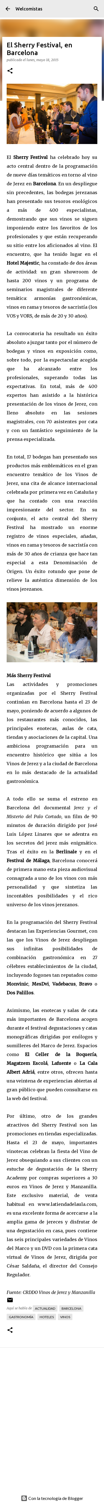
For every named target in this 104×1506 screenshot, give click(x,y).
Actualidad (45, 1308)
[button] (10, 71)
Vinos (65, 1317)
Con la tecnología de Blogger (52, 1498)
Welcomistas (29, 8)
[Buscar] (96, 8)
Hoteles (47, 1317)
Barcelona (71, 1308)
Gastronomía (21, 1317)
